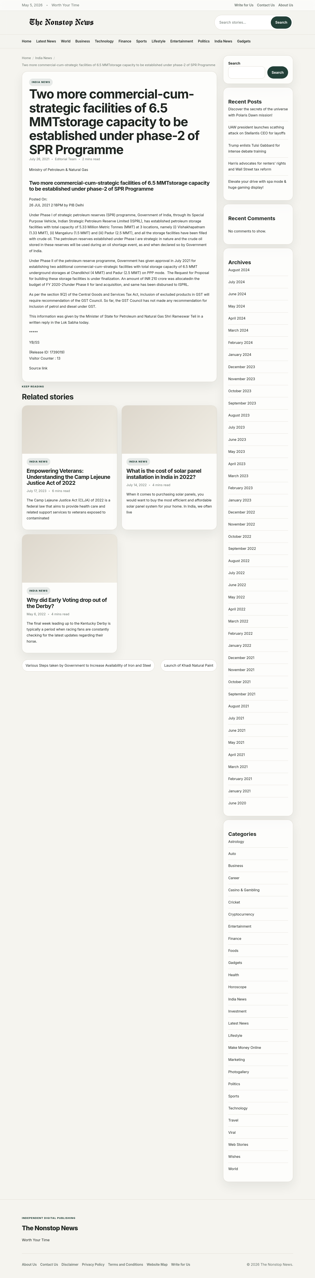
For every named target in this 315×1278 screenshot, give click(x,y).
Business (82, 41)
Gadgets (244, 41)
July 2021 (236, 718)
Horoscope (237, 987)
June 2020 (237, 803)
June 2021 (236, 730)
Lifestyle (158, 41)
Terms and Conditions (125, 1264)
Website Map (157, 1264)
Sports (141, 41)
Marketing (236, 1059)
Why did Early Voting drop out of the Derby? (67, 603)
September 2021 (241, 694)
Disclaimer (70, 1264)
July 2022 (236, 573)
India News (223, 41)
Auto (232, 853)
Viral (232, 1132)
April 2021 (236, 754)
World (65, 41)
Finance (125, 41)
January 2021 (239, 791)
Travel (233, 1120)
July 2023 (236, 427)
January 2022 (239, 645)
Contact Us (266, 5)
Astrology (236, 841)
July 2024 (236, 282)
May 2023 (236, 451)
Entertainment (181, 41)
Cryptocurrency (241, 914)
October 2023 (239, 391)
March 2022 (238, 621)
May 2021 (236, 742)
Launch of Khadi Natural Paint (188, 665)
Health (233, 975)
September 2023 (242, 403)
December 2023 (241, 367)
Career (233, 878)
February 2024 (240, 342)
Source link (38, 368)
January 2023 (239, 500)
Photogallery (238, 1072)
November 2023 (241, 379)
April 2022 (236, 609)
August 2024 (239, 270)
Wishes (234, 1156)
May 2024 (236, 306)
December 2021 (241, 658)
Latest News (46, 41)
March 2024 (238, 330)
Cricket (234, 902)
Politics (204, 41)
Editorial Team (65, 159)
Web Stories (238, 1144)
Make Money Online (244, 1047)
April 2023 (236, 464)
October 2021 (239, 682)
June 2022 (237, 585)
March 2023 (238, 476)
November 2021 (241, 670)
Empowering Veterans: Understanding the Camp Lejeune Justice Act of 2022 (68, 477)
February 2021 (240, 779)
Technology (104, 41)
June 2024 (237, 294)
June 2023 (237, 439)
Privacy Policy (93, 1264)
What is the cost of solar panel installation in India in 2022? (163, 474)
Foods (233, 950)
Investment (237, 1011)
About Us (285, 5)
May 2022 (236, 597)
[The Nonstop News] (109, 22)
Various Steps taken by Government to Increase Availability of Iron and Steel (88, 665)
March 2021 (237, 767)
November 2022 (241, 524)
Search (281, 22)
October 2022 (239, 536)
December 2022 (241, 512)
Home (26, 41)
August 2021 (238, 706)
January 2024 (239, 354)
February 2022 (240, 633)
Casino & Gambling (243, 890)
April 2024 (236, 318)
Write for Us (244, 5)
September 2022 (242, 548)
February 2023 (240, 488)
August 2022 (238, 561)
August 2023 (238, 415)
